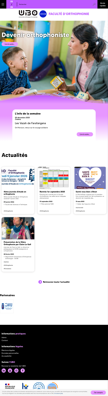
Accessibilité (6, 356)
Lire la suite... (10, 44)
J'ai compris (98, 392)
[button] (3, 4)
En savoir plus (58, 393)
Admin (4, 338)
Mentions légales (8, 350)
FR (11, 1)
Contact (5, 340)
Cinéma (18, 119)
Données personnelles (10, 353)
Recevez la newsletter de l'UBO (14, 366)
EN (11, 7)
